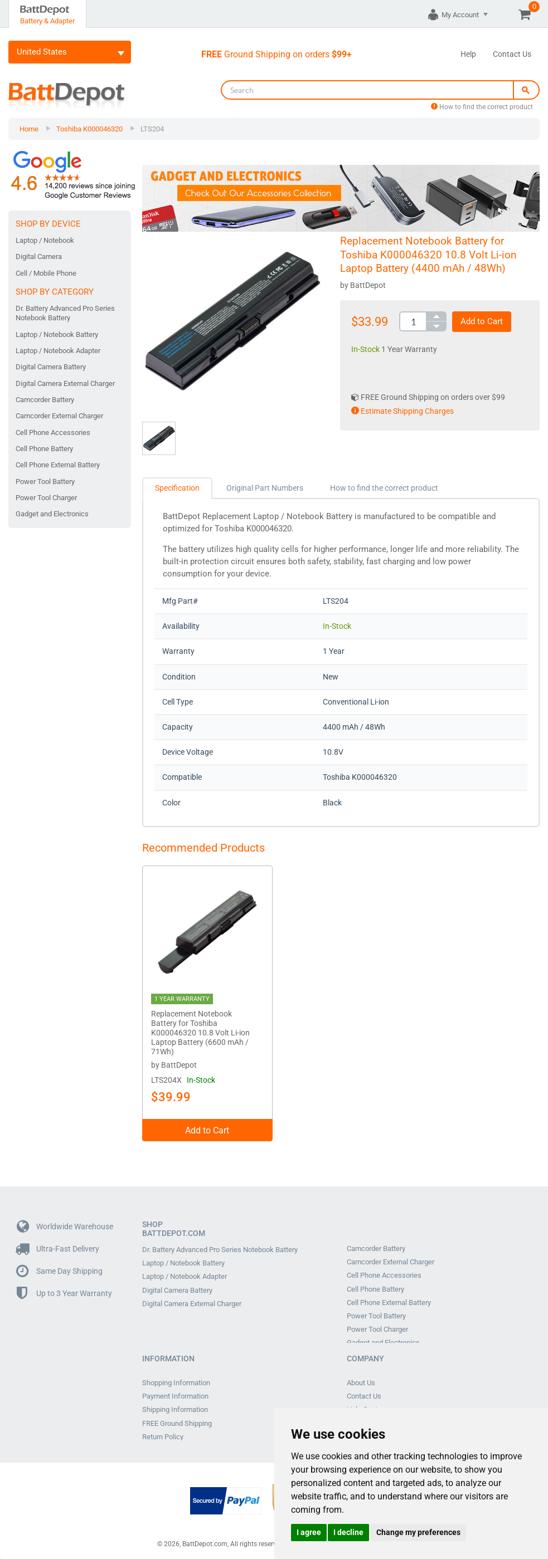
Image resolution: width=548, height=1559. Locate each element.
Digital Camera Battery (51, 367)
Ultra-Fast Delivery (58, 1247)
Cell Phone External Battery (58, 465)
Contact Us (512, 54)
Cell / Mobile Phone (46, 273)
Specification (177, 487)
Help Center (365, 1405)
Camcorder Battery (45, 399)
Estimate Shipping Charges (402, 411)
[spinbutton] (412, 321)
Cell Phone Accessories (53, 432)
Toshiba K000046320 (89, 129)
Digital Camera (39, 256)
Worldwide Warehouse (65, 1224)
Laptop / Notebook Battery (57, 334)
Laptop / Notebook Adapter (58, 350)
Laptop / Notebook (45, 240)
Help (468, 54)
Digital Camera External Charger (65, 383)
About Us (361, 1381)
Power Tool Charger (46, 497)
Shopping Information (176, 1381)
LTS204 (152, 129)
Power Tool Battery (45, 481)
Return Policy (162, 1430)
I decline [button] (348, 1532)
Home (29, 129)
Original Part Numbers (264, 487)
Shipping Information (175, 1405)
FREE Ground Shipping (177, 1417)
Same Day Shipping (60, 1269)
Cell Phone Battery (44, 448)
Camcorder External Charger (59, 416)
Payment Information (175, 1393)
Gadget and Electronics (52, 514)
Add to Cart (481, 321)
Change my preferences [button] (418, 1532)
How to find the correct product (482, 107)
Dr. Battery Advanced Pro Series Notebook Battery (65, 313)
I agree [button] (309, 1532)
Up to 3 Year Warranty (64, 1291)
